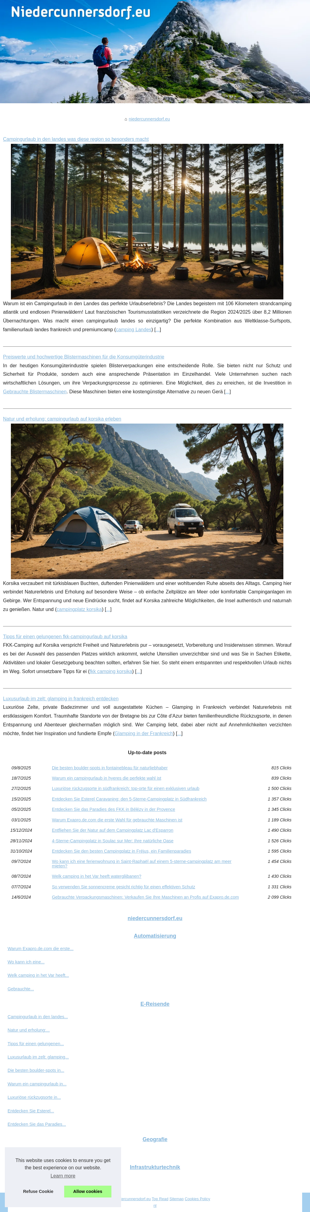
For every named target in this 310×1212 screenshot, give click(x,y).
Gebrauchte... (21, 988)
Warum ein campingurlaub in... (37, 1084)
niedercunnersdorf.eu (149, 119)
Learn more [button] (63, 1175)
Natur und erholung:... (29, 1030)
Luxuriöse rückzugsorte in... (34, 1097)
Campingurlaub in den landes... (38, 1016)
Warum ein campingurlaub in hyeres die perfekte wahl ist (106, 778)
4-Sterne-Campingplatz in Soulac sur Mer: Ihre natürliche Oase (112, 841)
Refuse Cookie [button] (38, 1191)
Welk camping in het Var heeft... (38, 975)
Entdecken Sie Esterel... (31, 1110)
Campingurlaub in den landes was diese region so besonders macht (76, 139)
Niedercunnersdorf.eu (132, 1199)
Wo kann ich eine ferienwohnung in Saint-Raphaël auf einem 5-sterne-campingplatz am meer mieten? (141, 863)
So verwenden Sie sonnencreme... (41, 1152)
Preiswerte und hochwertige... (36, 1179)
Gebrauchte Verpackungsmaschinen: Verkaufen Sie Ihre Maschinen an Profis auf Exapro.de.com (145, 897)
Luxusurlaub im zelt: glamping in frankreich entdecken (61, 698)
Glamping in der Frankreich (143, 733)
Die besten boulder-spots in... (36, 1070)
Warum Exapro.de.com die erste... (41, 948)
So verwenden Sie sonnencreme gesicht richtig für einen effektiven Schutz (123, 887)
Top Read (160, 1199)
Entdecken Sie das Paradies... (37, 1124)
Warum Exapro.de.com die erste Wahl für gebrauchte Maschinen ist (117, 820)
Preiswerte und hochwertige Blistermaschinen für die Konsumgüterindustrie (83, 356)
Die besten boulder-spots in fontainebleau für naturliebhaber (109, 768)
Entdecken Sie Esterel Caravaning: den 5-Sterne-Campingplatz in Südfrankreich (129, 799)
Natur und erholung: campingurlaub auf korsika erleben (62, 418)
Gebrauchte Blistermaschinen (35, 391)
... (158, 329)
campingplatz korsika (79, 609)
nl (155, 1205)
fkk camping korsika (111, 671)
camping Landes (133, 329)
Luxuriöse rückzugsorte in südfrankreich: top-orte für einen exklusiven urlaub (125, 788)
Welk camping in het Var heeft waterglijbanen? (96, 876)
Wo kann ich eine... (26, 961)
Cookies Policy (197, 1199)
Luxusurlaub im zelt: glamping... (38, 1057)
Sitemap (177, 1199)
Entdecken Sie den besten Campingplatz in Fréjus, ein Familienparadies (121, 851)
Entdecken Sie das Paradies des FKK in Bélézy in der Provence (113, 809)
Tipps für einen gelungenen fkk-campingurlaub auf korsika (65, 636)
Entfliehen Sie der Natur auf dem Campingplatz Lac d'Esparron (112, 830)
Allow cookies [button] (87, 1191)
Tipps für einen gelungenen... (36, 1043)
